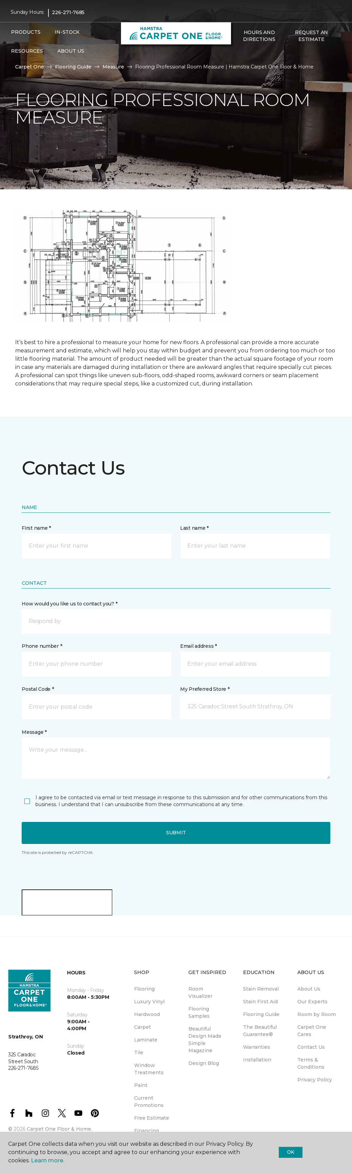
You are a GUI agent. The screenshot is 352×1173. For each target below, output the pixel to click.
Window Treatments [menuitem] (149, 1069)
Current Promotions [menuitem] (149, 1101)
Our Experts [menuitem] (312, 1001)
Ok (290, 1152)
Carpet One (29, 67)
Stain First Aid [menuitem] (260, 1001)
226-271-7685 (68, 12)
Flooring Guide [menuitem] (261, 1014)
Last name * (194, 528)
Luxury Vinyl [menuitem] (149, 1001)
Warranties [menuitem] (256, 1047)
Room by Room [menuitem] (316, 1014)
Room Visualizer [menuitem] (200, 992)
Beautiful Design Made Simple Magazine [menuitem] (204, 1040)
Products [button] (26, 32)
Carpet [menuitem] (142, 1027)
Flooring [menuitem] (144, 989)
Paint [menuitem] (140, 1085)
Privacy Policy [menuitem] (314, 1080)
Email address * (198, 646)
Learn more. (47, 1160)
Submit (176, 832)
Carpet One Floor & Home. (59, 1129)
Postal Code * (38, 689)
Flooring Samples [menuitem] (199, 1012)
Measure (113, 67)
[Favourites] (247, 54)
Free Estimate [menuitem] (151, 1118)
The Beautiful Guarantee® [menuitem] (260, 1030)
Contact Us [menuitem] (311, 1047)
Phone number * (42, 646)
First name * (36, 528)
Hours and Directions (259, 35)
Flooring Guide (73, 67)
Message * (34, 732)
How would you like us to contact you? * (69, 603)
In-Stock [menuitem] (67, 32)
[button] (238, 54)
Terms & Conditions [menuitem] (310, 1063)
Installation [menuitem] (257, 1060)
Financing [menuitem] (146, 1131)
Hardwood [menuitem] (147, 1014)
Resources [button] (27, 51)
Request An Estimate (311, 35)
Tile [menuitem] (138, 1052)
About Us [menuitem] (308, 989)
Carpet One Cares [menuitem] (311, 1030)
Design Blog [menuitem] (203, 1063)
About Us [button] (70, 51)
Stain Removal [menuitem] (261, 989)
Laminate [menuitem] (145, 1040)
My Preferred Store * (204, 689)
